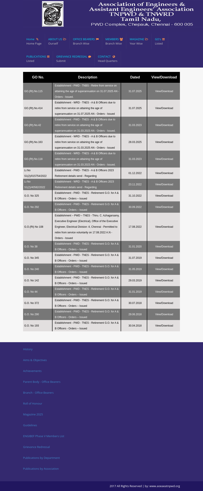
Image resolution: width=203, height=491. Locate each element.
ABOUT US (57, 41)
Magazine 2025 (33, 414)
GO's (160, 41)
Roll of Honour (32, 403)
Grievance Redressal (36, 447)
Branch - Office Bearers (38, 393)
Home (34, 41)
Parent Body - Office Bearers (41, 382)
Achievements (32, 371)
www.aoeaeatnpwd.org (164, 486)
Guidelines (30, 425)
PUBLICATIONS (37, 59)
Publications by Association (41, 469)
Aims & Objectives (35, 360)
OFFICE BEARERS (86, 41)
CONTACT (107, 59)
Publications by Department (41, 458)
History (27, 349)
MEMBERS (114, 41)
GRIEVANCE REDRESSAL (73, 59)
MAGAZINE (139, 41)
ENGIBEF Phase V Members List (43, 436)
